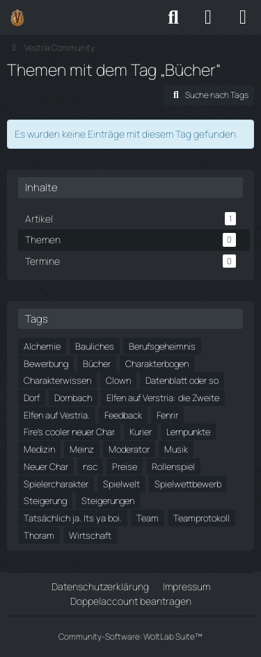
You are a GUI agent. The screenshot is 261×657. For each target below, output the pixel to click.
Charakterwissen (57, 380)
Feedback (123, 415)
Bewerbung (46, 363)
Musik (176, 449)
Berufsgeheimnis (162, 346)
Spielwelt (121, 484)
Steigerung (45, 500)
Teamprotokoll (201, 518)
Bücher (97, 363)
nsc (90, 466)
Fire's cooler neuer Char (69, 431)
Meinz (82, 449)
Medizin (39, 449)
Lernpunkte (188, 431)
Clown (118, 380)
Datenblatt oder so (182, 380)
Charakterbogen (157, 363)
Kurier (140, 431)
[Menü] (243, 17)
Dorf (32, 397)
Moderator (129, 449)
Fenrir (167, 415)
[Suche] (173, 17)
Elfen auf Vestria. (57, 415)
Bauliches (94, 346)
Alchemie (42, 346)
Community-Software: (130, 636)
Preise (124, 466)
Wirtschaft (90, 535)
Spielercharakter (56, 484)
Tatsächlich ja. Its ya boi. (73, 518)
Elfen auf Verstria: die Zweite (162, 397)
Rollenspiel (173, 466)
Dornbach (73, 397)
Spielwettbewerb (188, 484)
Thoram (39, 535)
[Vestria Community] (17, 17)
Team (147, 518)
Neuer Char (46, 466)
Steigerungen (107, 500)
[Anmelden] (208, 17)
